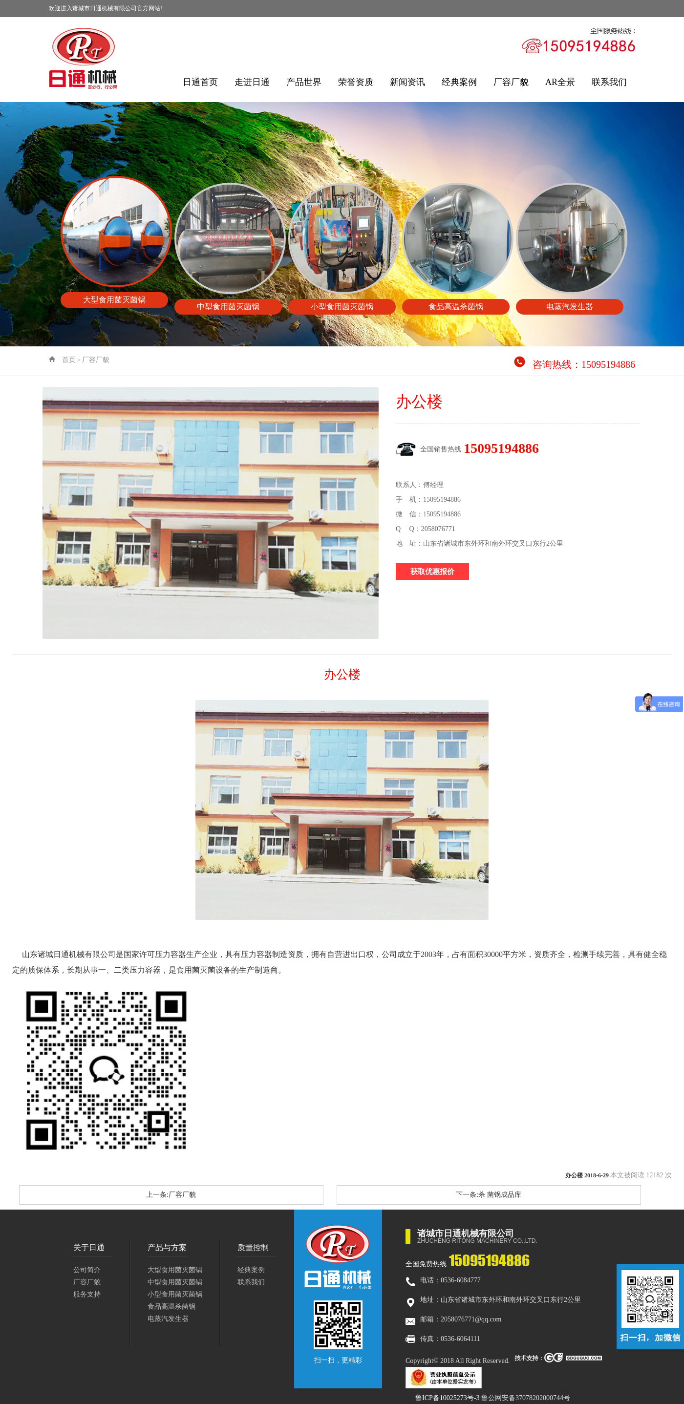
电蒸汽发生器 (168, 1318)
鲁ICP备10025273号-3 (447, 1398)
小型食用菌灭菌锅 (175, 1294)
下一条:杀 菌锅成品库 (488, 1194)
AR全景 (560, 82)
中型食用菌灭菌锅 (175, 1282)
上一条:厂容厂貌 (171, 1194)
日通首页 (200, 82)
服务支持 (87, 1294)
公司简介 (87, 1270)
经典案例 (459, 82)
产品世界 (303, 82)
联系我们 (609, 82)
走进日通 (252, 82)
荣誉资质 (355, 82)
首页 (69, 359)
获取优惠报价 (432, 571)
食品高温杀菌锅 (171, 1306)
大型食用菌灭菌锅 (175, 1270)
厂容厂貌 (511, 82)
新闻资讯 (407, 82)
